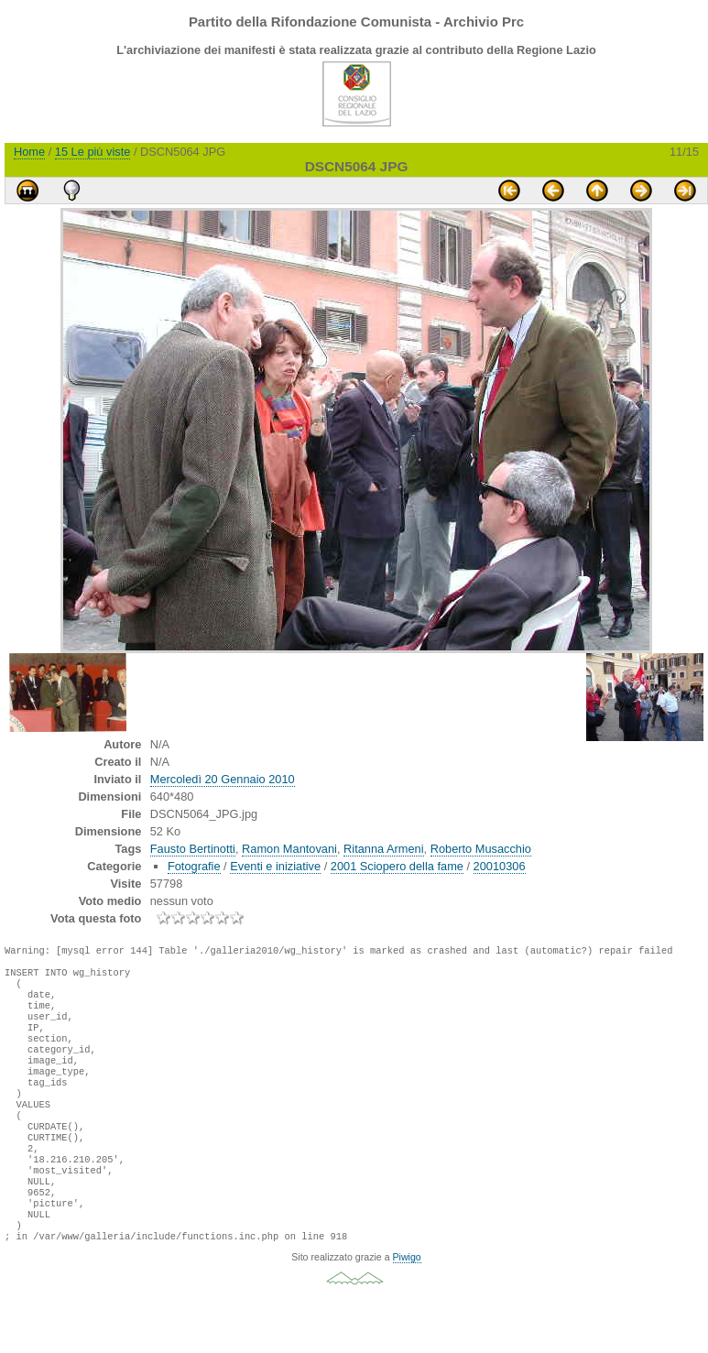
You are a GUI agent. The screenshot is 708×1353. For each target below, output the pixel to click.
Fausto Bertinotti (192, 849)
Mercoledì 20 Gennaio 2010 (222, 779)
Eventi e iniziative (275, 866)
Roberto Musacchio (480, 849)
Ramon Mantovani (289, 849)
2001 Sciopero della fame (397, 866)
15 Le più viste (93, 151)
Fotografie (194, 866)
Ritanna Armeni (383, 849)
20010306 (500, 866)
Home (29, 151)
